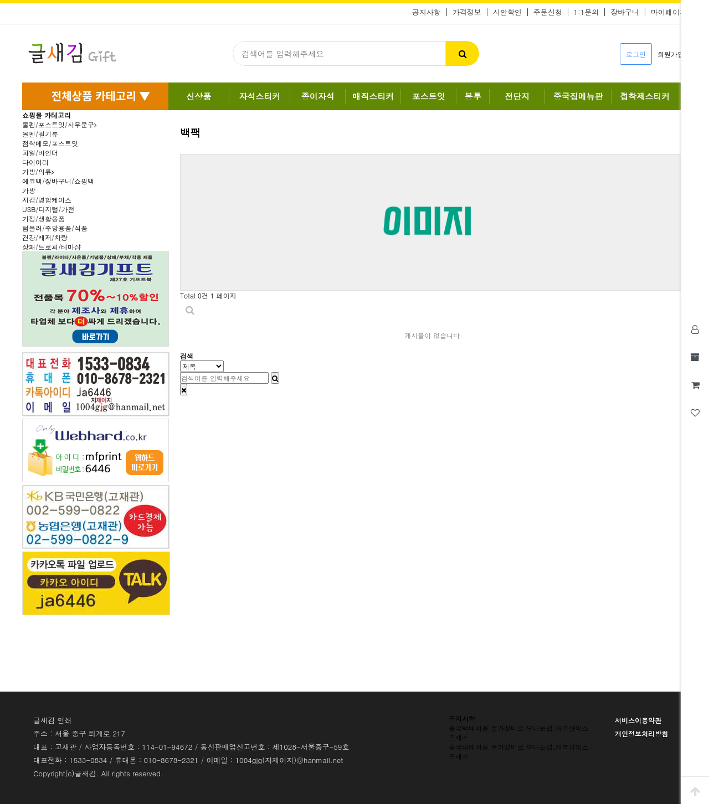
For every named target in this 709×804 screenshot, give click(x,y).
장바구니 (624, 12)
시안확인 (507, 12)
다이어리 (35, 162)
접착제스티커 (645, 96)
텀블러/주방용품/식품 (55, 228)
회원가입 (670, 54)
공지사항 (426, 12)
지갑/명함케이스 (46, 199)
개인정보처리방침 (641, 733)
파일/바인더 (40, 152)
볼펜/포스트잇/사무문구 (59, 124)
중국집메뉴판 (578, 96)
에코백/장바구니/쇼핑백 (58, 180)
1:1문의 (586, 12)
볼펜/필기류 (40, 133)
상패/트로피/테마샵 (51, 246)
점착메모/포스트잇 (50, 143)
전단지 (517, 96)
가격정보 (467, 12)
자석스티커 (259, 96)
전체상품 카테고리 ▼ (101, 95)
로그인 (636, 54)
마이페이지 (669, 12)
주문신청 (547, 12)
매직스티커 (373, 96)
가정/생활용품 (43, 218)
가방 (28, 190)
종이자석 (318, 96)
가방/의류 (38, 171)
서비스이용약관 (638, 720)
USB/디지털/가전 (48, 209)
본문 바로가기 (0, 0)
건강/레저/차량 (45, 237)
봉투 (473, 96)
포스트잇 (428, 96)
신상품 (198, 96)
